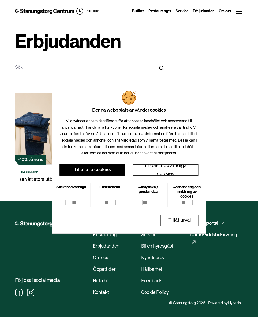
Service (182, 11)
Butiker (138, 11)
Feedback (151, 281)
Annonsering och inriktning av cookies (187, 192)
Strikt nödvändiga (71, 187)
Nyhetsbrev (152, 257)
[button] (87, 11)
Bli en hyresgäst (157, 246)
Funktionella (109, 187)
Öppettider (92, 11)
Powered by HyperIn (224, 303)
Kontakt (101, 292)
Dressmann (28, 172)
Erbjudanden (203, 11)
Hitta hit (101, 281)
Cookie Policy (155, 292)
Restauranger (159, 11)
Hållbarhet (151, 269)
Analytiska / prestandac (148, 190)
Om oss (225, 11)
